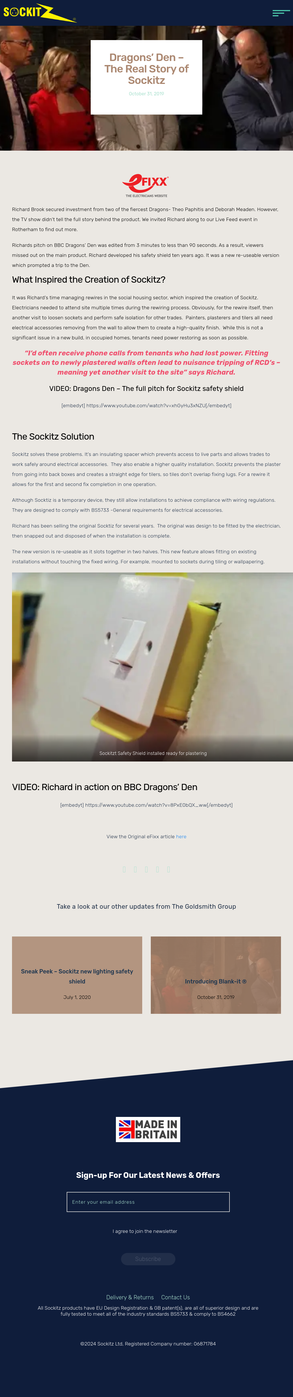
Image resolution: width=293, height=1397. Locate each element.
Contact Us (175, 1297)
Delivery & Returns (130, 1297)
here (181, 836)
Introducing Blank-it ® (216, 981)
